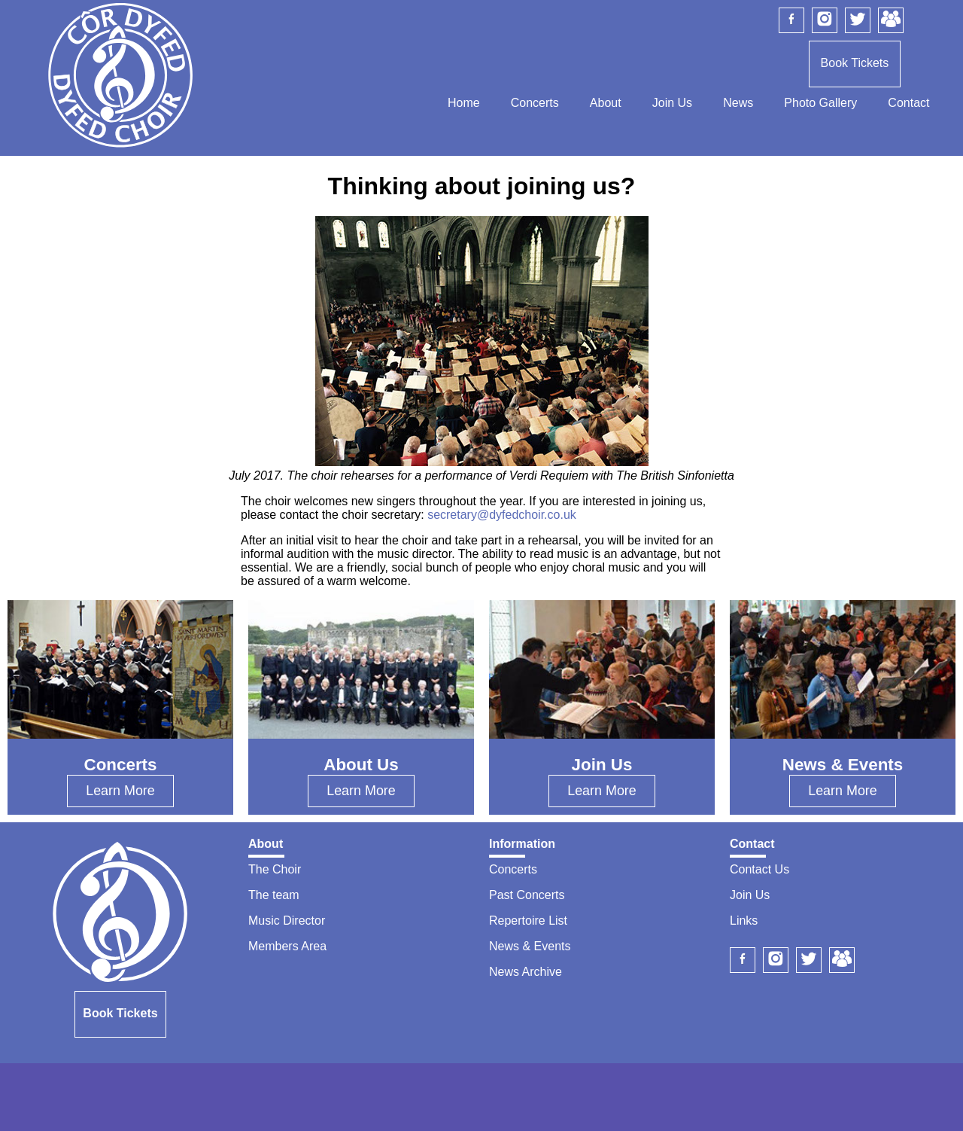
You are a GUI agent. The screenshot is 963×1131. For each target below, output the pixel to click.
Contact (908, 102)
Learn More (120, 790)
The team (273, 895)
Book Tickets (855, 62)
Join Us (672, 102)
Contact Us (759, 869)
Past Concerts (526, 895)
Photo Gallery (820, 102)
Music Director (286, 920)
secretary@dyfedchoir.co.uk (501, 514)
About (605, 102)
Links (744, 920)
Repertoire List (528, 920)
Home (464, 102)
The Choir (274, 869)
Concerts (535, 102)
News (738, 102)
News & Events (529, 946)
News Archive (525, 971)
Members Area (287, 946)
